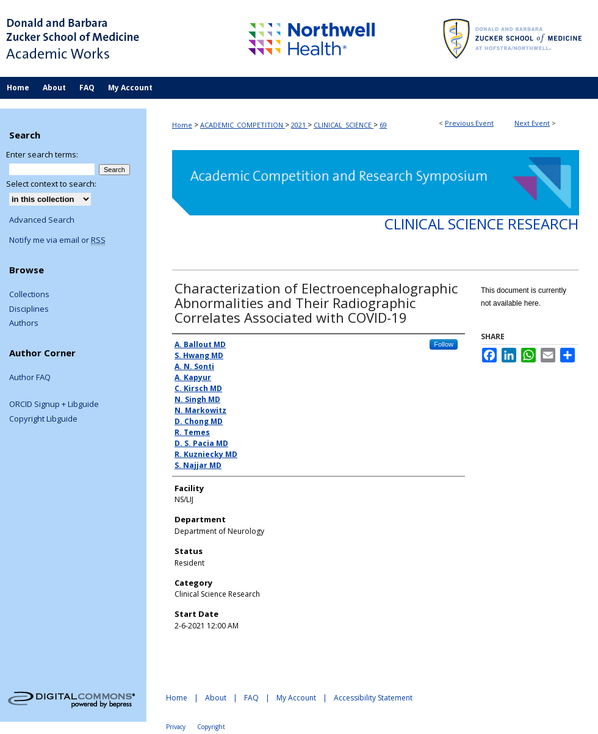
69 (383, 124)
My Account (296, 698)
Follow (443, 344)
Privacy (176, 726)
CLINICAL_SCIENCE (343, 124)
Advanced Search (41, 219)
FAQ (251, 698)
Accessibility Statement (373, 698)
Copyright (211, 726)
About (215, 698)
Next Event (532, 123)
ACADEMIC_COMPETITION (242, 124)
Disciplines (29, 309)
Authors (23, 323)
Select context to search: (51, 183)
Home (182, 124)
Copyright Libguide (43, 419)
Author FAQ (30, 378)
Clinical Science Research (481, 224)
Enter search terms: (42, 154)
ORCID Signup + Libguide (54, 404)
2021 (299, 124)
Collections (29, 295)
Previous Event (469, 123)
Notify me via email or (57, 240)
